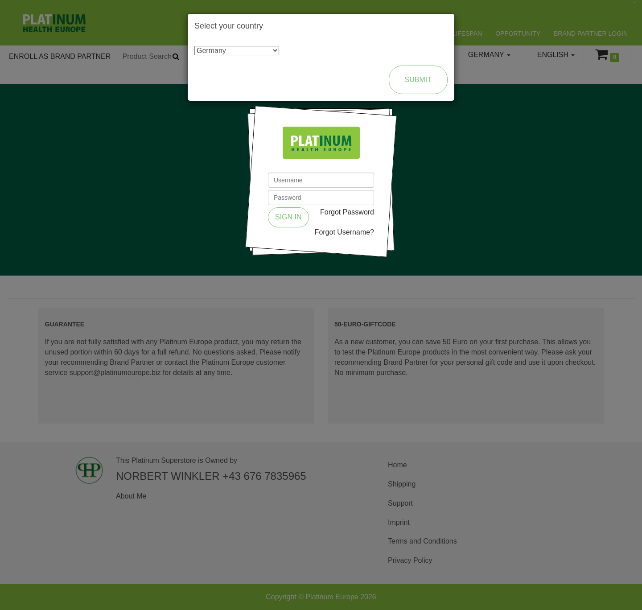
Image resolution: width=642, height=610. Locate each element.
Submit (418, 79)
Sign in (288, 217)
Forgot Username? (344, 232)
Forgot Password (347, 212)
